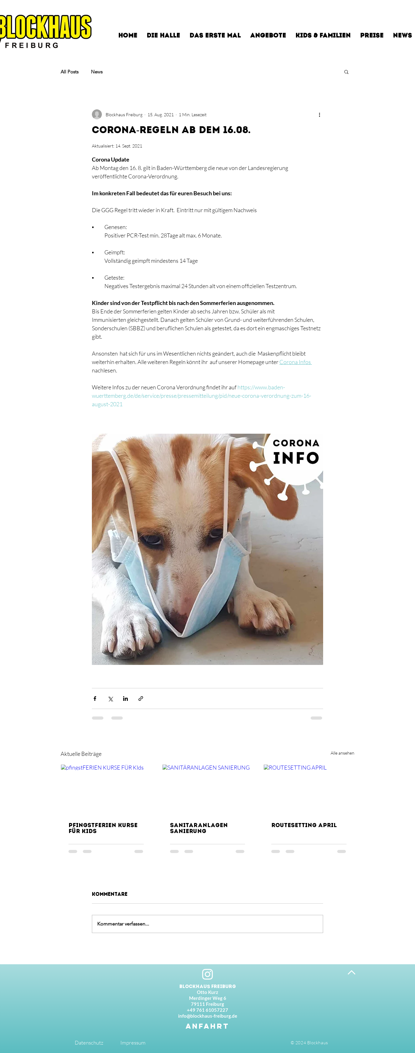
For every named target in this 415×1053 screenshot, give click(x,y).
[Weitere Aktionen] (319, 114)
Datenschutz (89, 1042)
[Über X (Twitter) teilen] (110, 698)
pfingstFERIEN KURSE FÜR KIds (103, 829)
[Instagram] (207, 974)
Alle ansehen (342, 753)
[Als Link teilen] (141, 698)
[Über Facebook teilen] (95, 698)
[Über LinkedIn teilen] (125, 698)
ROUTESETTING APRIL (304, 826)
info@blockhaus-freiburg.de (207, 1016)
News (96, 72)
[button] (346, 71)
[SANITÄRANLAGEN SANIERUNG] (207, 790)
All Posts (69, 72)
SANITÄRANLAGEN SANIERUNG (199, 829)
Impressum (133, 1042)
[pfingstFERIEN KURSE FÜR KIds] (106, 790)
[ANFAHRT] (207, 1026)
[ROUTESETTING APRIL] (309, 790)
